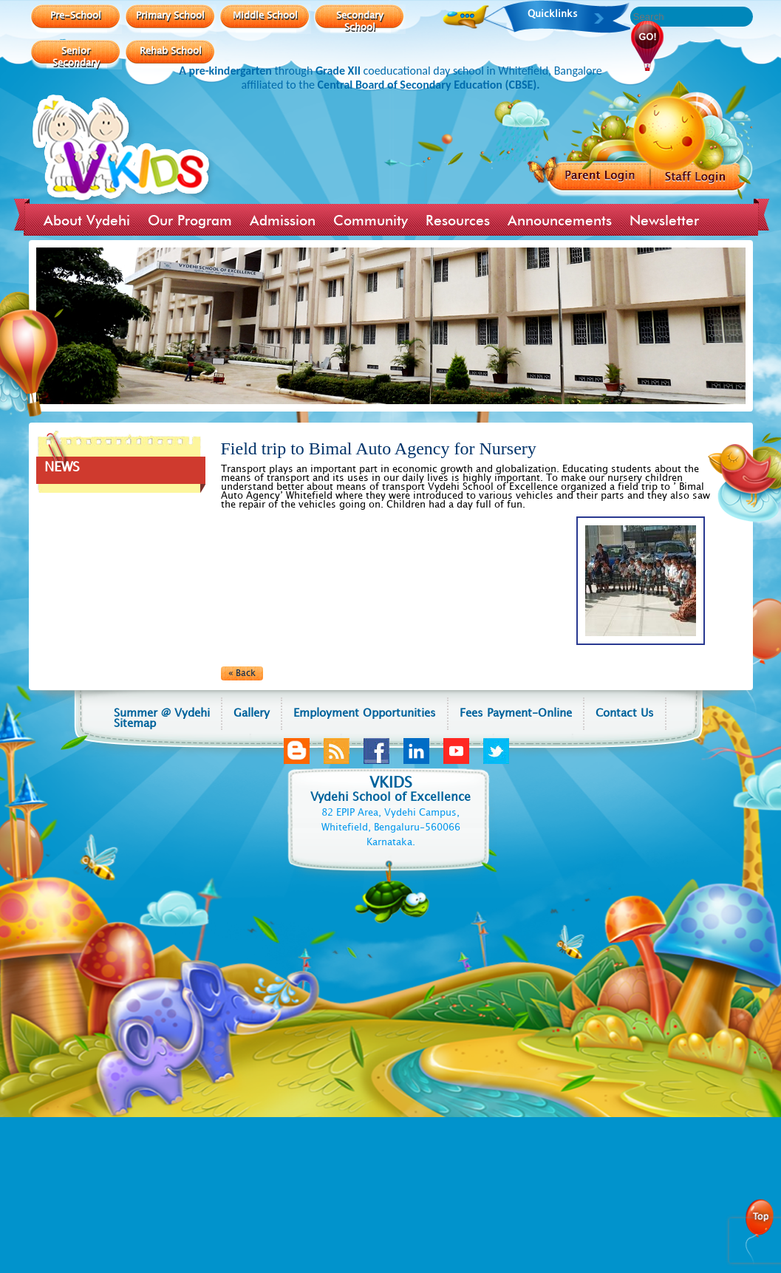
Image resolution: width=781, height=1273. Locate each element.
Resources (458, 220)
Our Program (190, 220)
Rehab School (171, 50)
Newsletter (664, 220)
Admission (283, 220)
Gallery (251, 714)
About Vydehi (87, 220)
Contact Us (625, 714)
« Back (242, 673)
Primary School (170, 15)
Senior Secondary (76, 56)
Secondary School (359, 21)
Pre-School (75, 15)
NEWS (62, 467)
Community (370, 220)
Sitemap (135, 724)
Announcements (560, 220)
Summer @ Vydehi (162, 714)
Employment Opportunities (364, 714)
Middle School (265, 15)
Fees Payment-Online (516, 714)
